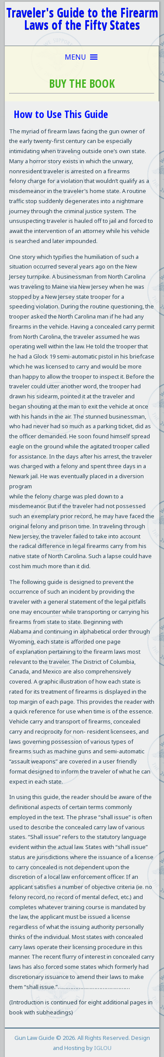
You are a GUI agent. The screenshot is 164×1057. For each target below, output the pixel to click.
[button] (75, 57)
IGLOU (103, 1048)
